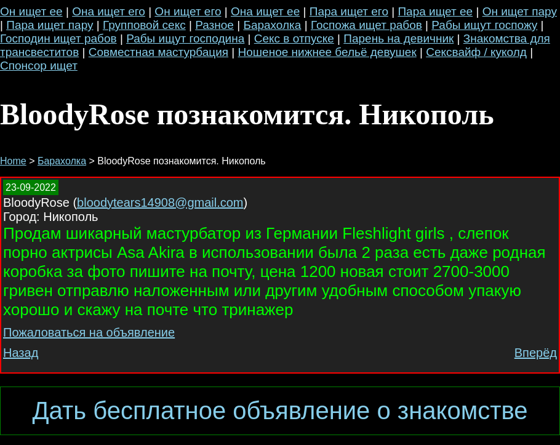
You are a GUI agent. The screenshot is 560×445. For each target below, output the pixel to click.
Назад (20, 352)
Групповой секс (144, 24)
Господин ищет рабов (58, 38)
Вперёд (535, 352)
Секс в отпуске (294, 38)
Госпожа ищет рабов (366, 24)
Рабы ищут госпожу (484, 24)
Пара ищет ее (435, 11)
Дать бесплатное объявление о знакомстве (279, 410)
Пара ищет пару (49, 24)
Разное (214, 24)
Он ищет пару (519, 11)
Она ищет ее (265, 11)
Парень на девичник (398, 38)
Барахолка (272, 24)
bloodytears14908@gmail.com (160, 202)
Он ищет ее (31, 11)
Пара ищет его (349, 11)
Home (13, 161)
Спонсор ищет (39, 65)
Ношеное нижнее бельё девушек (327, 52)
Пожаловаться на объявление (89, 332)
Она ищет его (108, 11)
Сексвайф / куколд (476, 52)
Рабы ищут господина (185, 38)
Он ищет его (187, 11)
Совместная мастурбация (158, 52)
